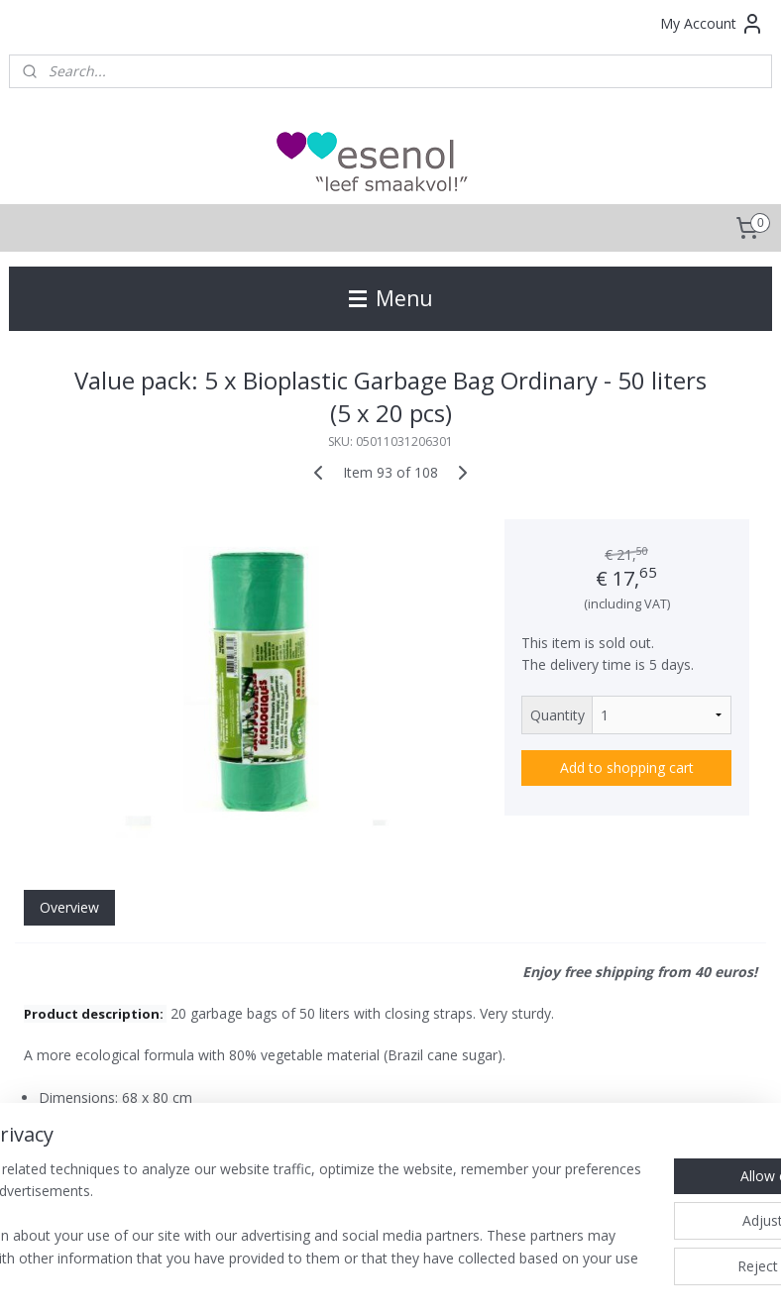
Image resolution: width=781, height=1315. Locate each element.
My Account (712, 24)
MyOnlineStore (589, 1278)
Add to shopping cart (627, 767)
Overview (69, 907)
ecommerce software (414, 1278)
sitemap (294, 1278)
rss (335, 1278)
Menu (391, 298)
